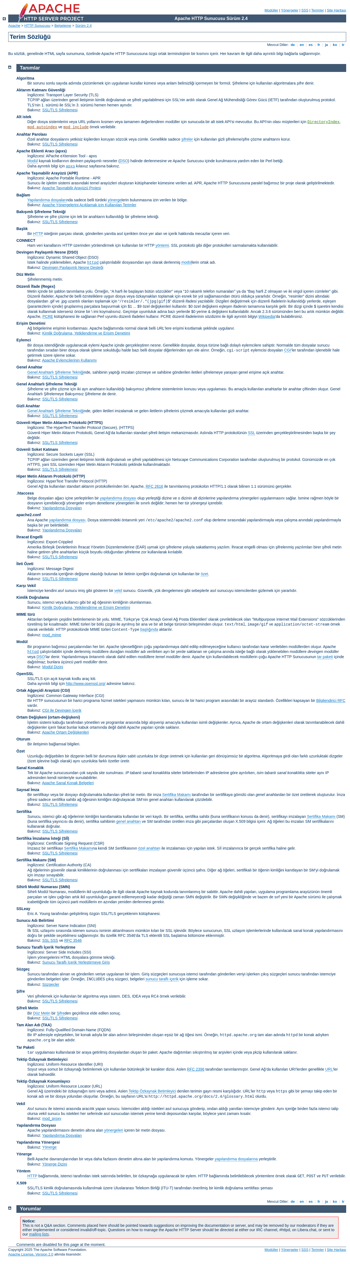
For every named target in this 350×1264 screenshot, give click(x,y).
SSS (304, 10)
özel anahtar (148, 848)
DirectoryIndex (323, 122)
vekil (118, 590)
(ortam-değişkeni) (64, 717)
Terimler (317, 10)
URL (328, 1069)
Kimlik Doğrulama (32, 597)
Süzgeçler (50, 984)
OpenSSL (25, 674)
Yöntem (23, 1171)
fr (319, 45)
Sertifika (23, 811)
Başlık (22, 228)
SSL (251, 433)
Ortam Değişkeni (31, 717)
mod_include (76, 127)
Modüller (271, 10)
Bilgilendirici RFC (330, 700)
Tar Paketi (25, 1047)
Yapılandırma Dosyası (36, 1125)
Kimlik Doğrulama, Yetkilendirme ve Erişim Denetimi (86, 333)
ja (326, 45)
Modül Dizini (52, 667)
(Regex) (48, 286)
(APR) (72, 173)
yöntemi (162, 245)
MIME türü (25, 614)
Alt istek (23, 117)
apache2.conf (28, 515)
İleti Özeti (24, 564)
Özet (20, 751)
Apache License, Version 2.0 (30, 1254)
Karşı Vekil (26, 585)
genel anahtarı (128, 821)
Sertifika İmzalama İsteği (38, 838)
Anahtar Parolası (31, 134)
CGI (287, 350)
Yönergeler (290, 10)
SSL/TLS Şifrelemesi (59, 110)
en (302, 45)
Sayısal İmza (27, 790)
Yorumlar (30, 1208)
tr (343, 45)
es (311, 45)
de (293, 45)
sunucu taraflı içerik (162, 979)
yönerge (115, 200)
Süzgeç (23, 969)
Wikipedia (266, 316)
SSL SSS (50, 940)
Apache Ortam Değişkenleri (65, 732)
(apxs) (61, 151)
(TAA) (46, 1025)
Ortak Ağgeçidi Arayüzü (38, 690)
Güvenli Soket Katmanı (37, 449)
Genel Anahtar (29, 367)
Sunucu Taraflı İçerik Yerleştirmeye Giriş (76, 962)
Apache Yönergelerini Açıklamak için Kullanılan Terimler (89, 205)
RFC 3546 (73, 940)
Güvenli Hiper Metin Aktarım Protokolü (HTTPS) (59, 422)
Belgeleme (62, 26)
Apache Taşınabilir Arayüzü (41, 173)
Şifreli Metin (27, 1008)
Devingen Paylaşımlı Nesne (41, 252)
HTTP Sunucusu (37, 26)
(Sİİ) (65, 838)
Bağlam (23, 195)
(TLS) (93, 95)
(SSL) (89, 454)
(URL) (97, 1086)
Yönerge (49, 1147)
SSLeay (23, 908)
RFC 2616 (154, 486)
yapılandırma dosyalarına (236, 1159)
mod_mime (51, 635)
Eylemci (23, 340)
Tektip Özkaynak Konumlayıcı (43, 1081)
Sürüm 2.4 (83, 26)
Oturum (23, 739)
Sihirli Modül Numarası (37, 887)
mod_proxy (51, 1118)
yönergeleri (113, 1130)
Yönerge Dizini (54, 1164)
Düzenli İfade (28, 286)
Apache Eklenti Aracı (35, 151)
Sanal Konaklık (30, 768)
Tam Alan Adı (28, 1025)
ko (335, 45)
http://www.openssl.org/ (86, 683)
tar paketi (325, 657)
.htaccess (25, 493)
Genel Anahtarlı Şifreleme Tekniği (55, 372)
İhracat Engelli (29, 537)
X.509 (21, 1183)
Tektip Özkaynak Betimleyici (42, 1059)
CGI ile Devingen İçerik (61, 710)
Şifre (20, 991)
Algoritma (25, 78)
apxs (70, 166)
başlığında (149, 629)
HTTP (38, 233)
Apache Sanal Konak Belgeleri (68, 783)
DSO (124, 161)
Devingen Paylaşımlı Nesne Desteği (72, 267)
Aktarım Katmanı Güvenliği (40, 90)
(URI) (98, 1064)
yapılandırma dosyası (118, 498)
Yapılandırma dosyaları (46, 200)
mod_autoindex (42, 127)
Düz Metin (25, 274)
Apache (14, 26)
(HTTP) (78, 476)
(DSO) (72, 252)
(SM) (52, 860)
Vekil (20, 1104)
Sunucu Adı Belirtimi (35, 920)
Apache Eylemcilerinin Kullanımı (69, 360)
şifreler (187, 139)
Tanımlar (30, 68)
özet (204, 574)
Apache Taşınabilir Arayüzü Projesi (71, 188)
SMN (64, 887)
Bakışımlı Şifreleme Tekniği (41, 212)
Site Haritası (336, 10)
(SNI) (91, 925)
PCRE (47, 316)
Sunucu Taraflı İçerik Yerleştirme (45, 947)
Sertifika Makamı (176, 794)
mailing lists (39, 1234)
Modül (32, 161)
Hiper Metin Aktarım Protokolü (43, 476)
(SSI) (87, 952)
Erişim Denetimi (30, 323)
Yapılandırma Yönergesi (38, 1142)
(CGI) (65, 690)
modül (186, 262)
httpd (93, 262)
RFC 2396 (196, 1069)
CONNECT (25, 240)
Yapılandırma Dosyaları (62, 508)
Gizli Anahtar (28, 406)
